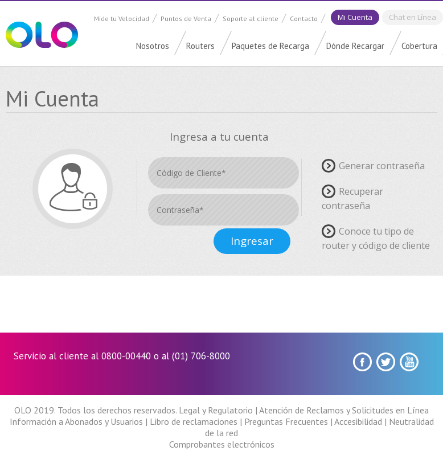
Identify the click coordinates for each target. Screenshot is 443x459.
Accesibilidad (358, 421)
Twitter (386, 362)
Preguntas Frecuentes (286, 421)
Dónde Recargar (355, 45)
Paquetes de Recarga (270, 45)
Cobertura (419, 45)
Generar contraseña (382, 165)
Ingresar (252, 240)
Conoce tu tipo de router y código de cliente (376, 238)
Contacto (304, 18)
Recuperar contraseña (352, 198)
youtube (409, 362)
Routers (200, 45)
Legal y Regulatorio (216, 410)
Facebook (362, 362)
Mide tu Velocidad (121, 18)
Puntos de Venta (186, 18)
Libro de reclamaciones (193, 421)
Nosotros (152, 45)
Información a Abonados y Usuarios (76, 421)
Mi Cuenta (355, 17)
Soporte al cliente (250, 18)
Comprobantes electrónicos (221, 444)
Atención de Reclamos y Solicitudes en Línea (344, 410)
